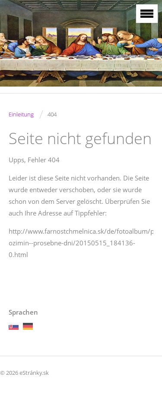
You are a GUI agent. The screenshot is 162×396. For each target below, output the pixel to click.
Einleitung (21, 114)
